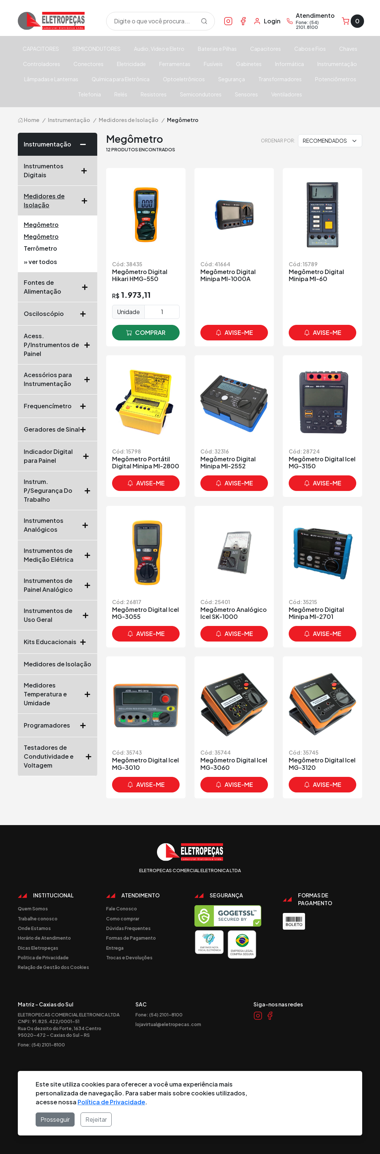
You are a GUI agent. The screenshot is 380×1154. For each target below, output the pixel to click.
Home (28, 119)
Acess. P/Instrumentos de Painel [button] (57, 344)
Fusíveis (213, 63)
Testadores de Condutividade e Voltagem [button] (57, 756)
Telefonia (89, 94)
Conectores (88, 63)
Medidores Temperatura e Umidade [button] (57, 694)
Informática (289, 63)
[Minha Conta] (267, 21)
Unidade (128, 312)
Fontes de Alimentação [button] (57, 286)
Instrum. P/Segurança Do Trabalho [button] (57, 490)
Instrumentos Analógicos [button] (57, 525)
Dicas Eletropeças (38, 948)
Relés (120, 94)
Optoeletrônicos (184, 79)
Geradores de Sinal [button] (57, 429)
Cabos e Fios (310, 48)
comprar (146, 332)
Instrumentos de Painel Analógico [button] (57, 585)
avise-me (234, 332)
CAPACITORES (41, 48)
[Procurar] (204, 21)
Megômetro (41, 224)
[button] (85, 144)
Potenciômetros (335, 79)
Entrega (115, 948)
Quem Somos (33, 908)
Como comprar (122, 918)
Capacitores (265, 48)
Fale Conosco (121, 908)
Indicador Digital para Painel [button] (57, 456)
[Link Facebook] (243, 20)
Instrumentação (337, 63)
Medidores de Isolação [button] (57, 200)
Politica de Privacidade (43, 957)
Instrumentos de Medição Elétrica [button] (57, 555)
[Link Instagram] (228, 20)
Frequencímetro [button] (57, 406)
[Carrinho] (353, 21)
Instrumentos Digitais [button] (57, 170)
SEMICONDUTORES (96, 48)
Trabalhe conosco (38, 918)
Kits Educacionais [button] (57, 641)
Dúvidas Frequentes (128, 928)
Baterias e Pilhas (217, 48)
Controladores (41, 63)
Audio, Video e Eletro (159, 48)
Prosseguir (55, 1119)
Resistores (154, 94)
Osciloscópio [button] (57, 313)
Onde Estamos (34, 928)
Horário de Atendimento (44, 938)
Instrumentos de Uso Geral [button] (57, 615)
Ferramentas (174, 63)
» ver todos (40, 262)
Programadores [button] (57, 725)
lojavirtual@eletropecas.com (168, 1024)
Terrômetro (40, 248)
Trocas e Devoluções (129, 957)
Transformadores (280, 79)
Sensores (246, 94)
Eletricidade (131, 63)
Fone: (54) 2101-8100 (41, 1045)
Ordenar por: (278, 141)
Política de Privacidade (111, 1102)
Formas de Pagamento (131, 938)
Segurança (231, 79)
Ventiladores (286, 94)
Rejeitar (96, 1119)
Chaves (348, 48)
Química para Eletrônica (121, 79)
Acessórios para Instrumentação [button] (57, 379)
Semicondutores (201, 94)
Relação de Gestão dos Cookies (53, 967)
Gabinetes (249, 63)
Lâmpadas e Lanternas (51, 79)
